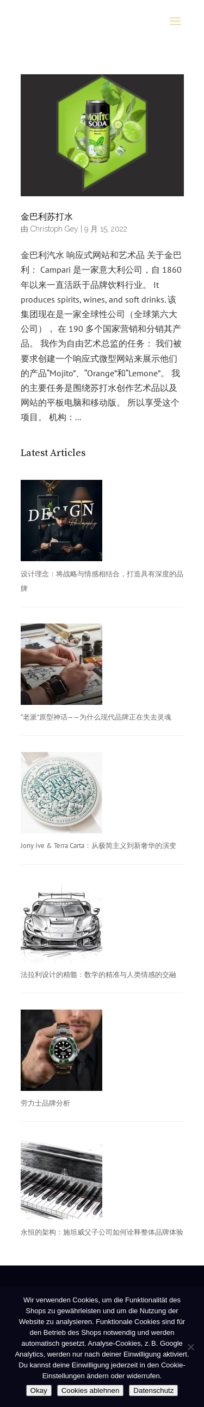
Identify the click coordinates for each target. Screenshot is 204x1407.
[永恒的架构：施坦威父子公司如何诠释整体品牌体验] (61, 1181)
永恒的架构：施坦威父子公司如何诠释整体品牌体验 (102, 1232)
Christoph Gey (54, 228)
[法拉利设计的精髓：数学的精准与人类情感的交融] (61, 924)
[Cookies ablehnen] (190, 1346)
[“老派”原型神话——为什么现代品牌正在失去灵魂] (61, 667)
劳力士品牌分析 (45, 1103)
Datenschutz (153, 1390)
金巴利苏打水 (47, 216)
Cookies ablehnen (90, 1390)
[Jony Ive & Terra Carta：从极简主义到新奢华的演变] (61, 795)
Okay (38, 1390)
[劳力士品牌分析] (61, 1053)
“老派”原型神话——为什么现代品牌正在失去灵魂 (96, 717)
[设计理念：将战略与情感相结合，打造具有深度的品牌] (61, 523)
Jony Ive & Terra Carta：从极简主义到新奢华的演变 (98, 845)
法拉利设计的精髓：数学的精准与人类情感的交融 (98, 974)
